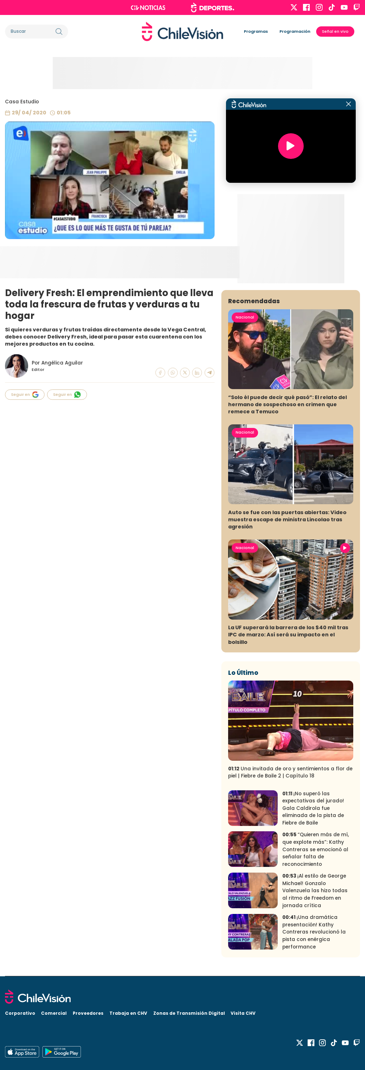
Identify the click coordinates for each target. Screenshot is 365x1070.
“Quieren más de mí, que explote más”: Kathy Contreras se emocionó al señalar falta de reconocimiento (315, 849)
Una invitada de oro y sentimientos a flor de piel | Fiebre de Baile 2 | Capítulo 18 (290, 772)
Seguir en (25, 394)
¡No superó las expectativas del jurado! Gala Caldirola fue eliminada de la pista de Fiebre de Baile (313, 808)
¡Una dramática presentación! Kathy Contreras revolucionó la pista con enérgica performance (314, 932)
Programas (256, 31)
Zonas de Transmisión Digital (189, 1013)
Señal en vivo (335, 31)
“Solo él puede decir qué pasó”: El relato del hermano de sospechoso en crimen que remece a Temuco (287, 404)
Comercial (54, 1013)
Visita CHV (243, 1013)
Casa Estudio (22, 101)
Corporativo (20, 1013)
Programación (294, 31)
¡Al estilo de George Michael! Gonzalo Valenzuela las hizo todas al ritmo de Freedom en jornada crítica (315, 891)
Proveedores (88, 1013)
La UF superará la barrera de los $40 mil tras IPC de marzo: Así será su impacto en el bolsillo (288, 634)
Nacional (245, 317)
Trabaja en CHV (128, 1013)
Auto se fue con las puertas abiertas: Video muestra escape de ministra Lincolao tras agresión (287, 519)
